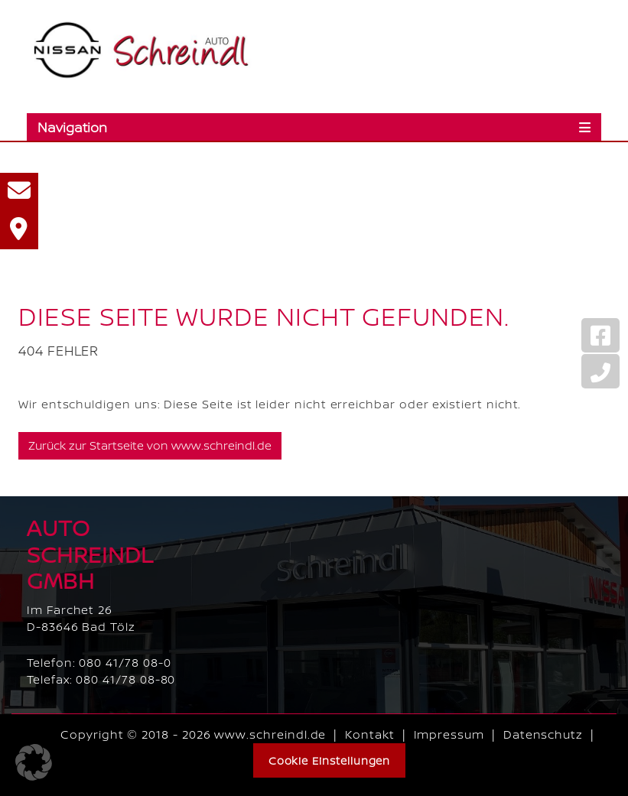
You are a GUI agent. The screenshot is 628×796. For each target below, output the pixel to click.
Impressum (449, 734)
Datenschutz (543, 734)
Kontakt (370, 734)
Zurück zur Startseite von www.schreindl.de (150, 445)
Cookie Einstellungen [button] (329, 760)
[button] (33, 762)
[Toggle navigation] (314, 127)
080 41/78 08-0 (125, 663)
